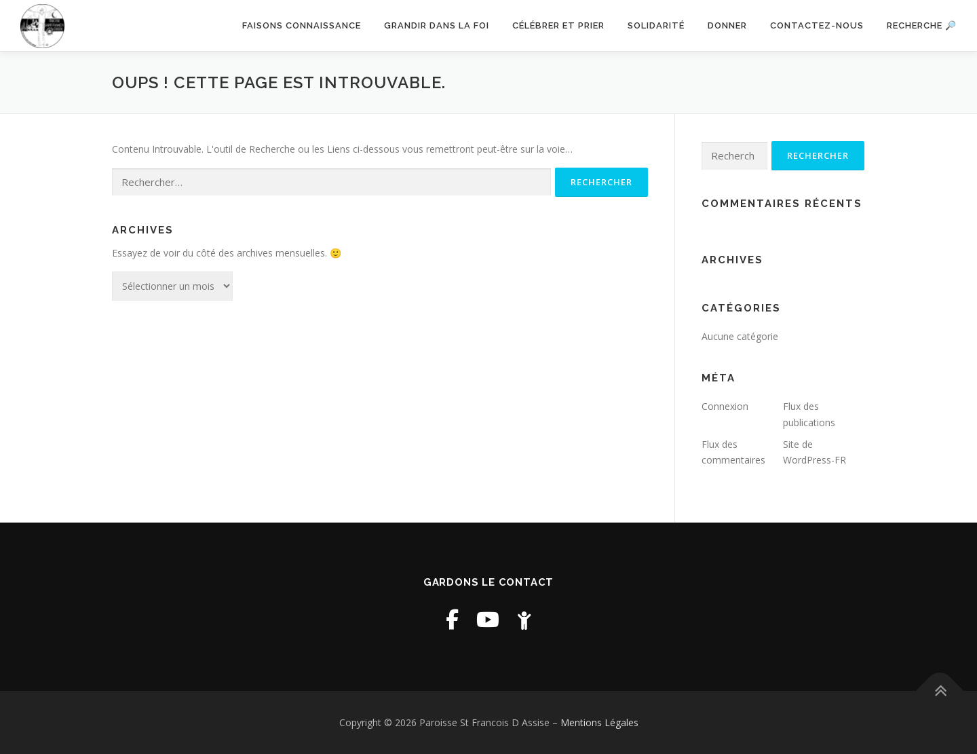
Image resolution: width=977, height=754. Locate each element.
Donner (727, 25)
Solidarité (656, 25)
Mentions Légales (599, 722)
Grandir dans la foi (436, 25)
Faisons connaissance (301, 25)
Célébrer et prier (558, 25)
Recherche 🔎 (922, 25)
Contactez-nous (817, 25)
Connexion (725, 406)
